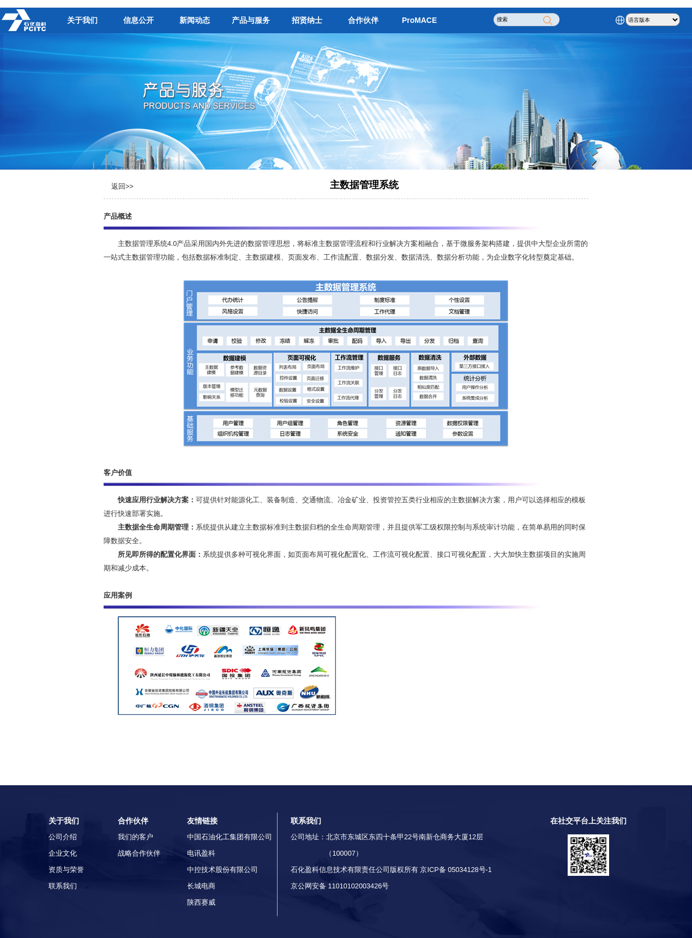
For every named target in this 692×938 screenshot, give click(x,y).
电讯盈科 (201, 853)
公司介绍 (63, 837)
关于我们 (82, 20)
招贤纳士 (307, 20)
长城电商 (201, 886)
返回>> (122, 186)
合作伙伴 (363, 20)
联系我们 (63, 886)
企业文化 (63, 853)
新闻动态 (194, 20)
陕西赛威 (201, 902)
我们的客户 (135, 837)
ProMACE (419, 20)
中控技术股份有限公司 (222, 870)
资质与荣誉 (66, 870)
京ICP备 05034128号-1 (455, 870)
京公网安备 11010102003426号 (340, 886)
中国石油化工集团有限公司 (229, 837)
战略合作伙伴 (139, 853)
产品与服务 (251, 20)
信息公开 (138, 20)
